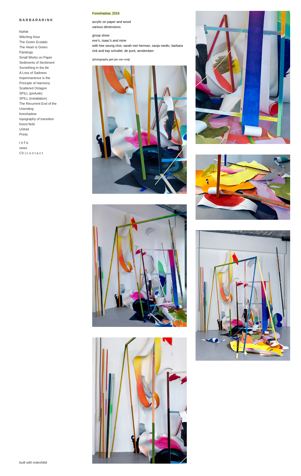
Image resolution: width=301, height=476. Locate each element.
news (23, 148)
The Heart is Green (33, 47)
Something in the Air (34, 67)
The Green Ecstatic (33, 42)
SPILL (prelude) (30, 93)
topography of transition (36, 119)
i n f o (23, 143)
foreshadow (27, 114)
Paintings (26, 52)
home (23, 32)
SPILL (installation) (33, 98)
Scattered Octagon (33, 88)
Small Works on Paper (35, 57)
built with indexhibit (33, 462)
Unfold (24, 129)
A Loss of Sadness (33, 73)
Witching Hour (29, 37)
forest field (27, 124)
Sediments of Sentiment (37, 62)
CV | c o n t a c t (31, 153)
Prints (23, 134)
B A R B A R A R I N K (36, 20)
